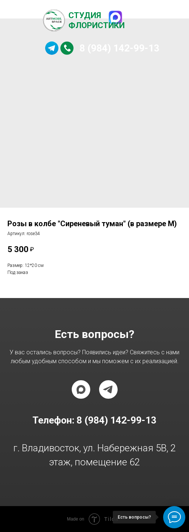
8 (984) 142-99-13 (119, 48)
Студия (84, 15)
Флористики (96, 25)
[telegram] (108, 389)
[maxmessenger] (81, 389)
